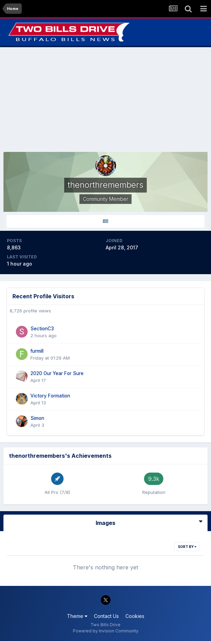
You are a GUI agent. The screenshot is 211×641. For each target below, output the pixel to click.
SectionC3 (42, 328)
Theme (77, 616)
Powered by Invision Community (105, 630)
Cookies (134, 616)
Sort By (187, 547)
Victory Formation (50, 396)
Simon (37, 418)
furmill (37, 351)
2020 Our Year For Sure (57, 373)
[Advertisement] (105, 99)
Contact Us (106, 616)
